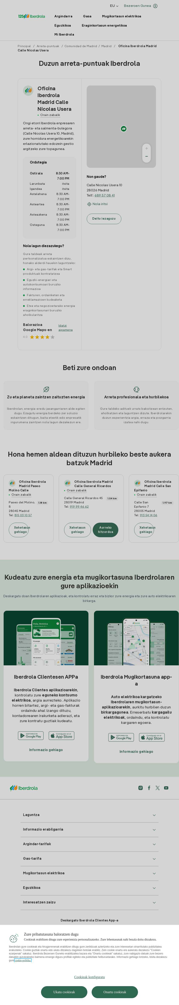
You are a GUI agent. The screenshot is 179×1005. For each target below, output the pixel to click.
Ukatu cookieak (64, 992)
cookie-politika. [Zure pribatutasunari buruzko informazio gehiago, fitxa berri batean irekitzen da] (23, 960)
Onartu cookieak (115, 992)
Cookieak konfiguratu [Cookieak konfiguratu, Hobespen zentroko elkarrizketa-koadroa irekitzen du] (89, 977)
